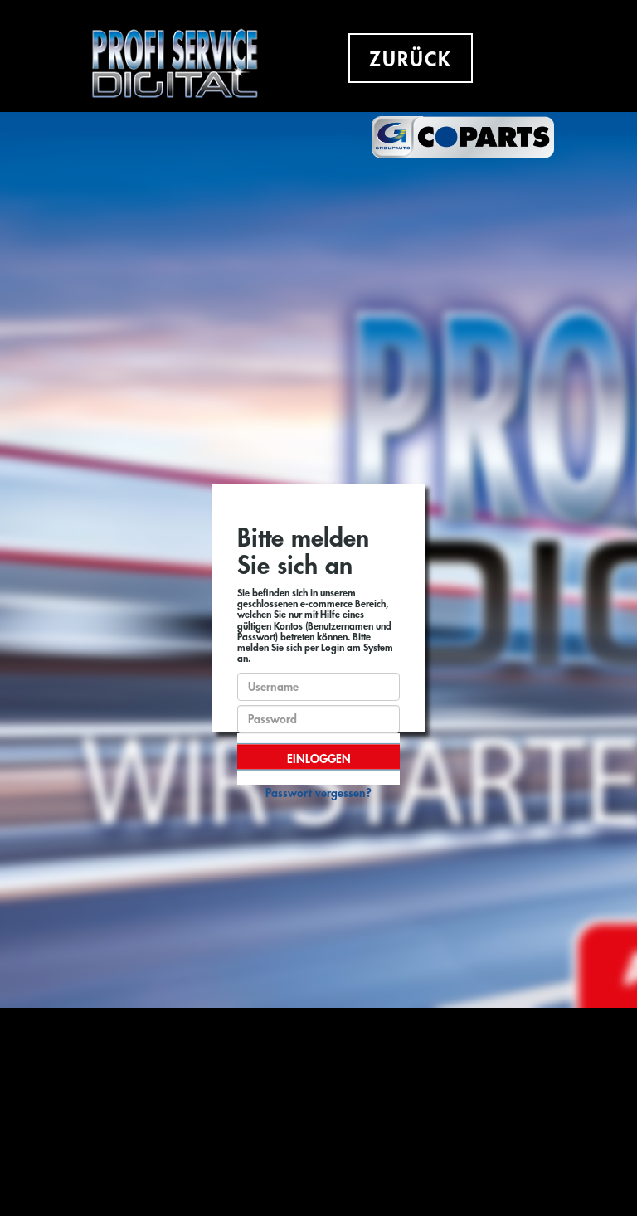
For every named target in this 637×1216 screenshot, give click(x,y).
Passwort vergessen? (318, 793)
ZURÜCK (410, 60)
